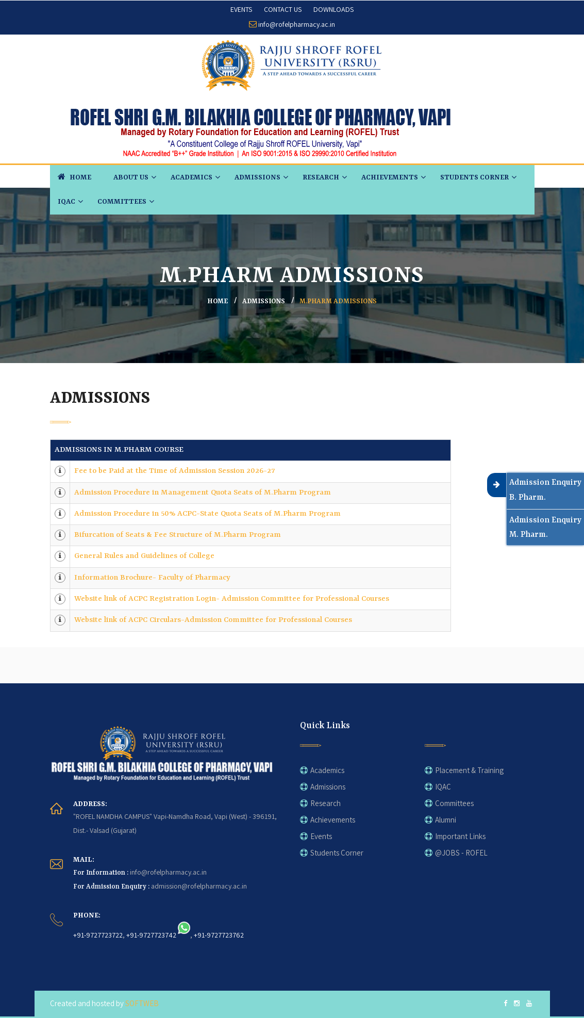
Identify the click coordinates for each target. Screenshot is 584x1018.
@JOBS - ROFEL (461, 853)
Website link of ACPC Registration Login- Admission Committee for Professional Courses (231, 599)
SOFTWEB (142, 1003)
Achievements (389, 177)
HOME (74, 176)
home (217, 301)
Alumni (445, 820)
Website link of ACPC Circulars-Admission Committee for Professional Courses (213, 620)
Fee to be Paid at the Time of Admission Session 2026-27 (174, 471)
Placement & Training (469, 770)
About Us (130, 177)
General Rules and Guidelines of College (144, 556)
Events (321, 836)
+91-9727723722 (98, 934)
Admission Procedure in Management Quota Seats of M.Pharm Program (202, 492)
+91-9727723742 (151, 934)
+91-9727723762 (219, 934)
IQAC (66, 202)
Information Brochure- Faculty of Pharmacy (152, 577)
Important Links (460, 836)
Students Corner (474, 177)
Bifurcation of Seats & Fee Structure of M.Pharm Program (177, 535)
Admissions (257, 177)
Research (321, 177)
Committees (121, 202)
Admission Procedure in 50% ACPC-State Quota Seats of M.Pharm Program (207, 514)
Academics (191, 177)
